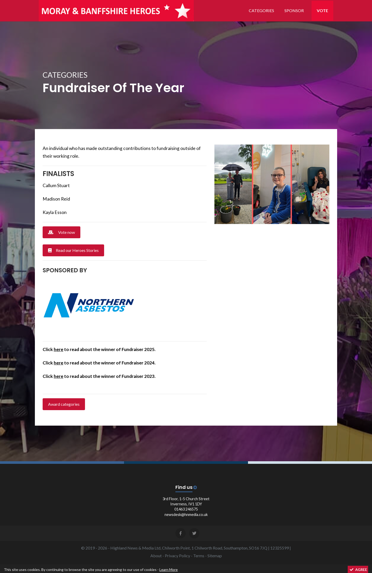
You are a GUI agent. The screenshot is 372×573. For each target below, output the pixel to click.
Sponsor (294, 10)
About (156, 555)
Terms (198, 555)
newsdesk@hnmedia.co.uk (186, 514)
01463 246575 (186, 509)
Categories (261, 10)
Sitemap (214, 555)
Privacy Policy (177, 555)
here (58, 349)
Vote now (61, 232)
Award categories (64, 404)
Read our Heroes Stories (73, 250)
